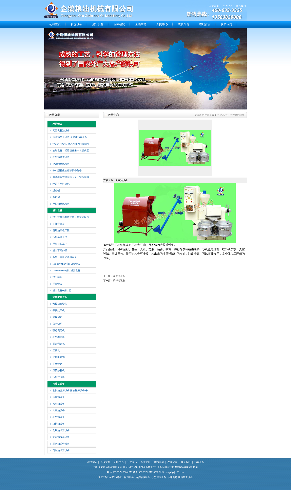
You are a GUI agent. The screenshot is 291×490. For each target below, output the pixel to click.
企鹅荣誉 (140, 24)
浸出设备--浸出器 (62, 290)
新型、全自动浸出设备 (65, 257)
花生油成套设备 (61, 450)
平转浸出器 (59, 223)
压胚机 (56, 350)
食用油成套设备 (61, 430)
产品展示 (132, 462)
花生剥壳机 (59, 337)
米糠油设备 (59, 397)
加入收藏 (227, 6)
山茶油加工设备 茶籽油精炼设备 (70, 137)
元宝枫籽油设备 (61, 130)
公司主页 (55, 24)
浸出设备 (97, 24)
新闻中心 (162, 24)
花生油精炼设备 (61, 157)
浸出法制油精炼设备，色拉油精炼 (71, 217)
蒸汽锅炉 (57, 323)
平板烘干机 (59, 310)
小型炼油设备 (159, 477)
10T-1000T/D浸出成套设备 (66, 263)
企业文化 (145, 462)
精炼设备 (76, 24)
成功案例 (183, 24)
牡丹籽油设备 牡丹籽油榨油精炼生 (71, 143)
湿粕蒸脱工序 (60, 243)
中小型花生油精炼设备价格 (67, 170)
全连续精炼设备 (61, 163)
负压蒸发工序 (60, 237)
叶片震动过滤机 (61, 183)
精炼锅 (56, 197)
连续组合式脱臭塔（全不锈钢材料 (71, 177)
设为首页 (214, 6)
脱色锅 (56, 190)
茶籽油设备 (59, 403)
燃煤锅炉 (57, 317)
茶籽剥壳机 (59, 330)
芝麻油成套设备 (61, 437)
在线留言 (205, 24)
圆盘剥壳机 (59, 343)
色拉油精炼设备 (61, 203)
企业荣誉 (105, 462)
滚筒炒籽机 (59, 370)
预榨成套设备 (60, 303)
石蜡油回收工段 (61, 230)
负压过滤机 (59, 377)
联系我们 (241, 6)
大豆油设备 (59, 410)
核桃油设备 (59, 423)
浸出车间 (57, 277)
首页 (214, 115)
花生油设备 (59, 417)
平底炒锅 (57, 363)
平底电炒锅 (59, 357)
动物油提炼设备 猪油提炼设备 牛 (70, 390)
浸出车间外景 (60, 250)
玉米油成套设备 (61, 443)
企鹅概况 (119, 24)
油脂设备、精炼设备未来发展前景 (71, 150)
